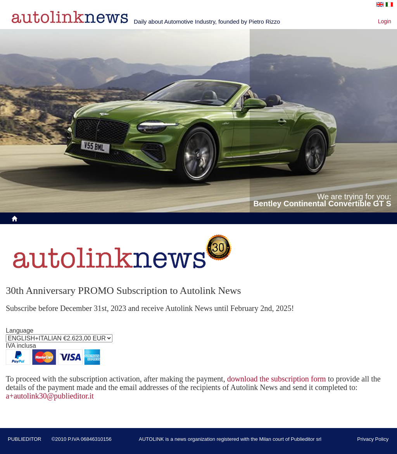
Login (384, 21)
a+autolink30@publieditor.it (50, 396)
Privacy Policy (372, 439)
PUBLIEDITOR (24, 439)
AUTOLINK (151, 439)
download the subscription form (276, 379)
